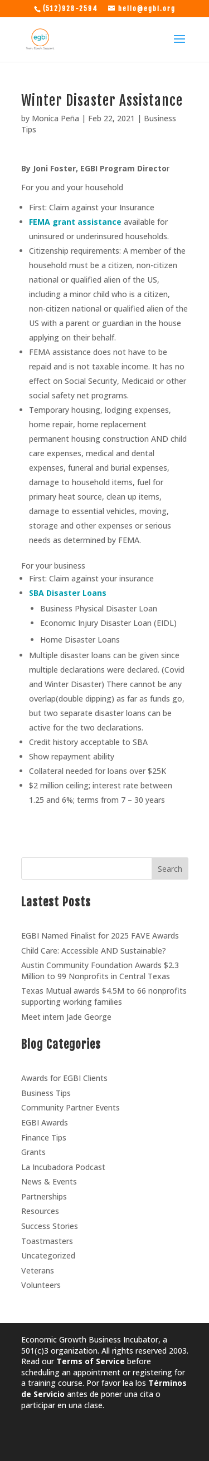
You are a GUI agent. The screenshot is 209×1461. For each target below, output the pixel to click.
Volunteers (41, 1285)
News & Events (49, 1181)
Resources (40, 1211)
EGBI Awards (44, 1122)
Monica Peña (55, 118)
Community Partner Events (70, 1107)
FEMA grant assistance (75, 221)
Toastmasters (47, 1241)
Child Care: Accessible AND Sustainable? (93, 950)
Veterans (37, 1270)
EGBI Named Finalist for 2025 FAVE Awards (100, 935)
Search (170, 868)
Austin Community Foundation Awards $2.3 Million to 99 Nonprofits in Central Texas (100, 970)
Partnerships (44, 1196)
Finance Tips (43, 1137)
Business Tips (46, 1093)
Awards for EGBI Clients (64, 1078)
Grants (33, 1152)
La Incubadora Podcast (63, 1167)
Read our (73, 1361)
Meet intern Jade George (66, 1016)
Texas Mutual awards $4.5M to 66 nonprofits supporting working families (104, 996)
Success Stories (49, 1226)
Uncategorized (48, 1255)
